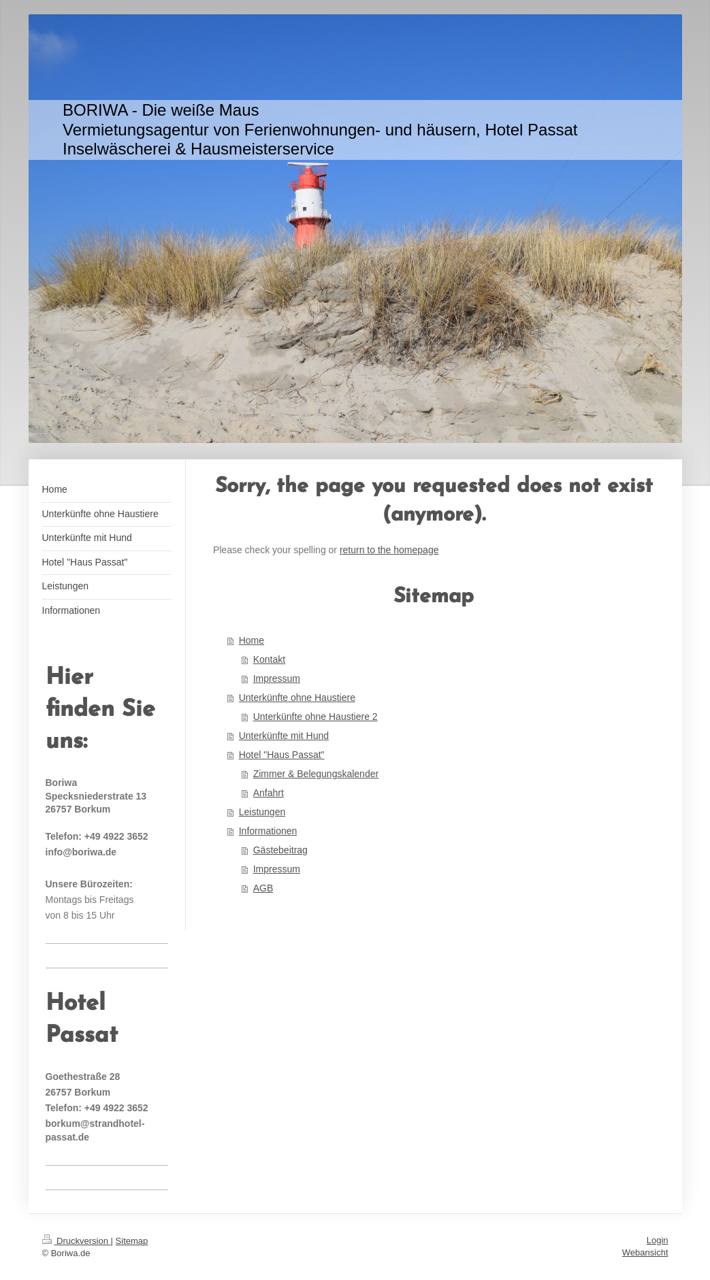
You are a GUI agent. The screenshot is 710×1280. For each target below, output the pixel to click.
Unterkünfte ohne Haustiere (297, 697)
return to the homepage (389, 549)
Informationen (268, 830)
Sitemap (132, 1241)
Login (657, 1240)
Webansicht (645, 1252)
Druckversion (76, 1241)
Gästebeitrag (280, 849)
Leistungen (262, 811)
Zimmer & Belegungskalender (315, 773)
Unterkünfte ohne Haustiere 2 (315, 716)
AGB (263, 888)
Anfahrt (268, 792)
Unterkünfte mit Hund (284, 735)
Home (251, 640)
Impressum (276, 678)
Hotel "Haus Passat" (282, 754)
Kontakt (269, 659)
